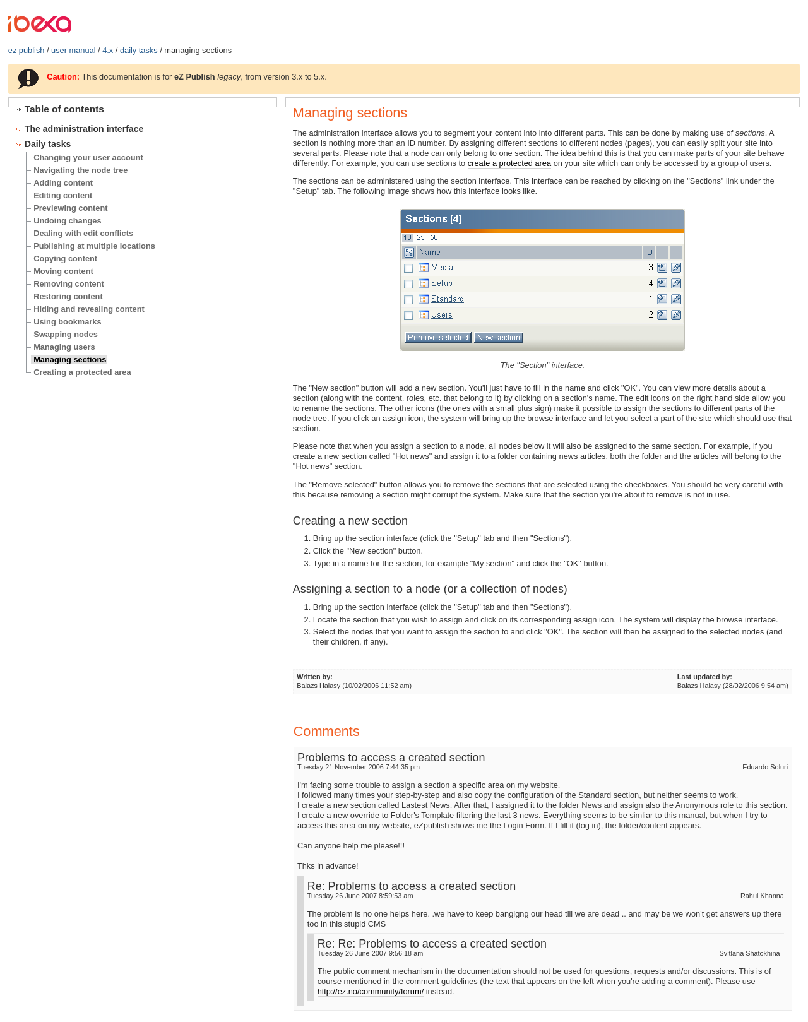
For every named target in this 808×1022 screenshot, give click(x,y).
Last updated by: (704, 676)
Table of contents (64, 109)
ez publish (26, 50)
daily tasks (139, 50)
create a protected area (509, 163)
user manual (73, 50)
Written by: (315, 676)
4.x (107, 50)
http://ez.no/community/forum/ (371, 991)
